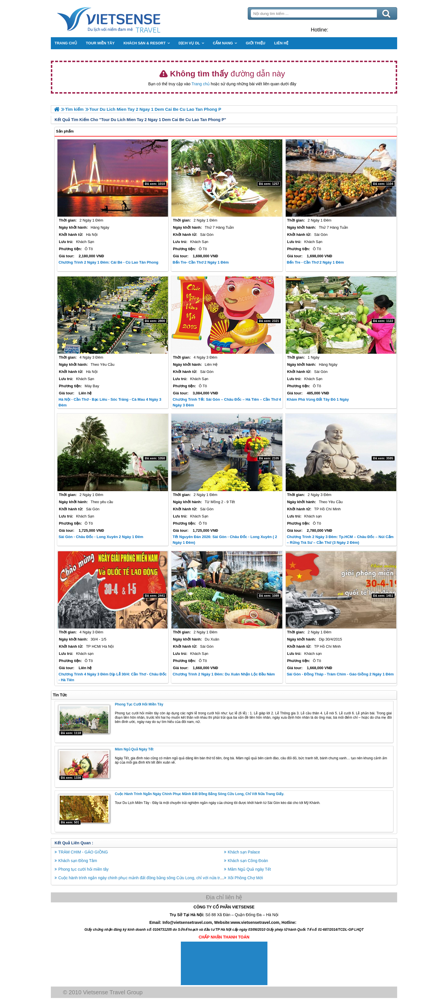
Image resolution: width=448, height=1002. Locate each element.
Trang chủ (200, 84)
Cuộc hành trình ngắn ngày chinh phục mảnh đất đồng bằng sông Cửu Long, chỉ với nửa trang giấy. (201, 794)
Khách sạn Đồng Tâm (79, 860)
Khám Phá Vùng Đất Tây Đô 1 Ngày (317, 399)
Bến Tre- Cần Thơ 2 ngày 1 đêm (201, 262)
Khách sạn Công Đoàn (248, 860)
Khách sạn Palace (244, 851)
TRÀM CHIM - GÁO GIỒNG (85, 851)
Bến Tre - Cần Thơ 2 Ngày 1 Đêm (314, 262)
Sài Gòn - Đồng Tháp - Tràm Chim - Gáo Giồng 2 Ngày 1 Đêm (339, 674)
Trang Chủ (125, 18)
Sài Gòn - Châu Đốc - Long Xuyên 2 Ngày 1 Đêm (102, 537)
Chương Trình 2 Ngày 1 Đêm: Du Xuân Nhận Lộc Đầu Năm (224, 674)
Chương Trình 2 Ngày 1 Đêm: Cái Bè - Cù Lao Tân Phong (110, 262)
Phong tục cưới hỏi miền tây (141, 704)
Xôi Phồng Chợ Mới (245, 877)
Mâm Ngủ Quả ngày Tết (136, 749)
